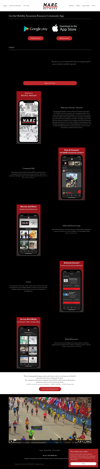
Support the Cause (50, 83)
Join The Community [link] (15, 5)
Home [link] (5, 5)
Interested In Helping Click (50, 389)
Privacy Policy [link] (56, 450)
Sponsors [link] (71, 5)
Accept (83, 463)
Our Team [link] (26, 5)
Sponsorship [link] (86, 5)
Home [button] (41, 450)
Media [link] (78, 5)
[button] (94, 6)
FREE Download (36, 38)
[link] (50, 5)
